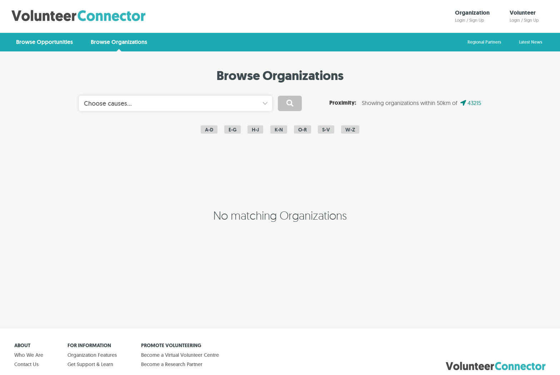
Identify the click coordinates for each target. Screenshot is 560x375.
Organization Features (92, 355)
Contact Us (26, 364)
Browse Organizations (119, 42)
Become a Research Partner (171, 364)
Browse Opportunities (44, 42)
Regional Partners (484, 42)
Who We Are (28, 355)
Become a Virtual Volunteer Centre (180, 355)
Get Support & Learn (90, 364)
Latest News (530, 42)
